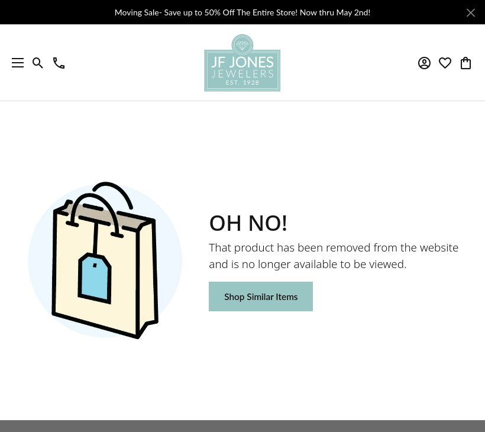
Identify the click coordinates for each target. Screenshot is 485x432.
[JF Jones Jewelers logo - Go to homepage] (242, 63)
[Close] (470, 12)
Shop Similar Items (261, 296)
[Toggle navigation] (15, 63)
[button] (38, 63)
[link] (58, 63)
